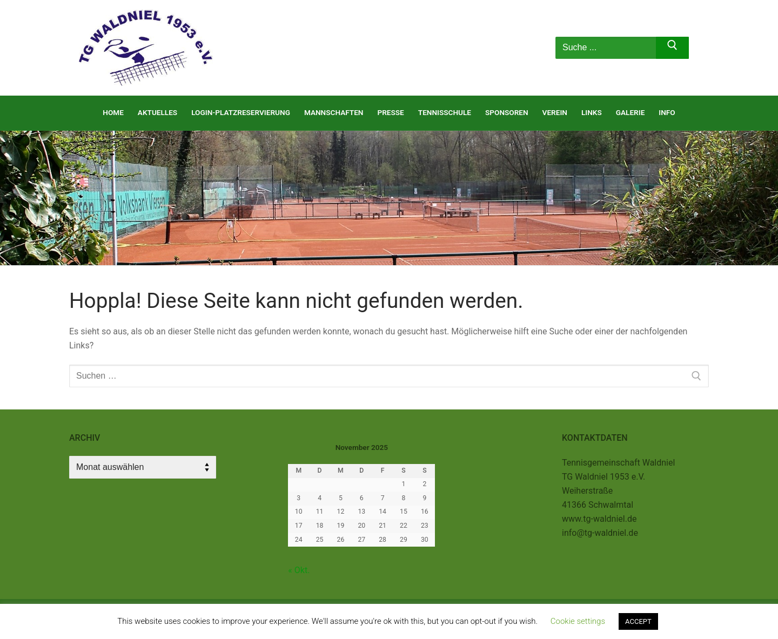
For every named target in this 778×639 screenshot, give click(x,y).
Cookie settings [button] (578, 621)
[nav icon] (515, 48)
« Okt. (299, 570)
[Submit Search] (672, 48)
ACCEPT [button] (638, 621)
